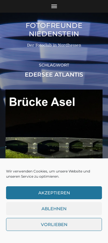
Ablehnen (54, 208)
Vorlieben (54, 224)
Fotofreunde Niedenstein (54, 29)
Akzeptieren (54, 192)
